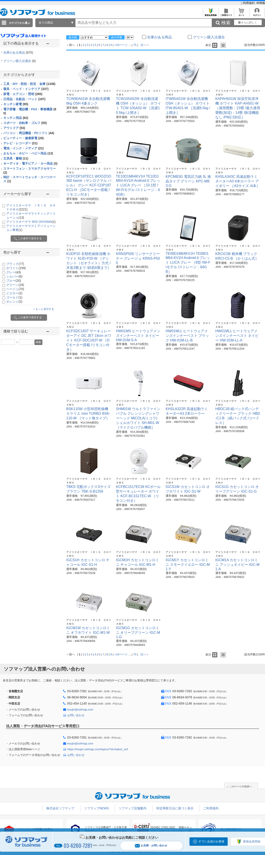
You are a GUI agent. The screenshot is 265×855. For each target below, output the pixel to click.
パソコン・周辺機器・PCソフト (28, 133)
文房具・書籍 (15, 158)
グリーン (15, 285)
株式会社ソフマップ (60, 808)
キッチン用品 (15, 118)
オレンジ (14, 301)
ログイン (257, 14)
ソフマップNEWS (96, 808)
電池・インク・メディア (23, 148)
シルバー (14, 276)
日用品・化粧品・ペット (24, 99)
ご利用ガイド (226, 14)
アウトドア (14, 128)
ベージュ (15, 289)
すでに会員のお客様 (211, 841)
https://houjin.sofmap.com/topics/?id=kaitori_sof (97, 749)
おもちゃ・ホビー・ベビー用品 (28, 153)
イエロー (14, 293)
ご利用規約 (248, 3)
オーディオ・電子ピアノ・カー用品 (30, 163)
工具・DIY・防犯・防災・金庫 (29, 84)
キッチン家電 (15, 104)
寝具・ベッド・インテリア (26, 89)
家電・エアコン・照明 (22, 94)
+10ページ (121, 45)
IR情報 (260, 3)
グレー (13, 272)
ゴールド (14, 297)
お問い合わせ (76, 715)
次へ (143, 45)
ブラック (15, 264)
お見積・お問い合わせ (151, 845)
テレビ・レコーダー (20, 143)
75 (134, 45)
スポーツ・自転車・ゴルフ (25, 123)
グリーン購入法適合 (19, 61)
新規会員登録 (210, 14)
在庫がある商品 (18, 52)
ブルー (13, 280)
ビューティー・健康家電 (23, 138)
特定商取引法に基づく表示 (174, 808)
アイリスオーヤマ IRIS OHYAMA (31, 221)
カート (241, 14)
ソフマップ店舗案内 (132, 808)
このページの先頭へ (241, 786)
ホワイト (16, 268)
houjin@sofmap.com (80, 709)
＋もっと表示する (43, 309)
